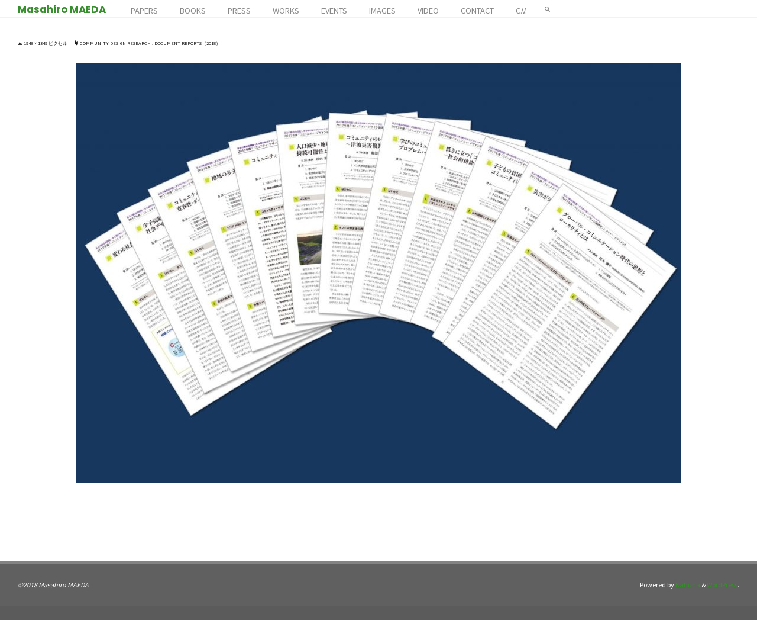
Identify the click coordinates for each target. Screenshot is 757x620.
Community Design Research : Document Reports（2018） (150, 43)
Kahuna (687, 584)
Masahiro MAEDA (62, 9)
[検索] (548, 9)
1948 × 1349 (36, 43)
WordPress (722, 584)
